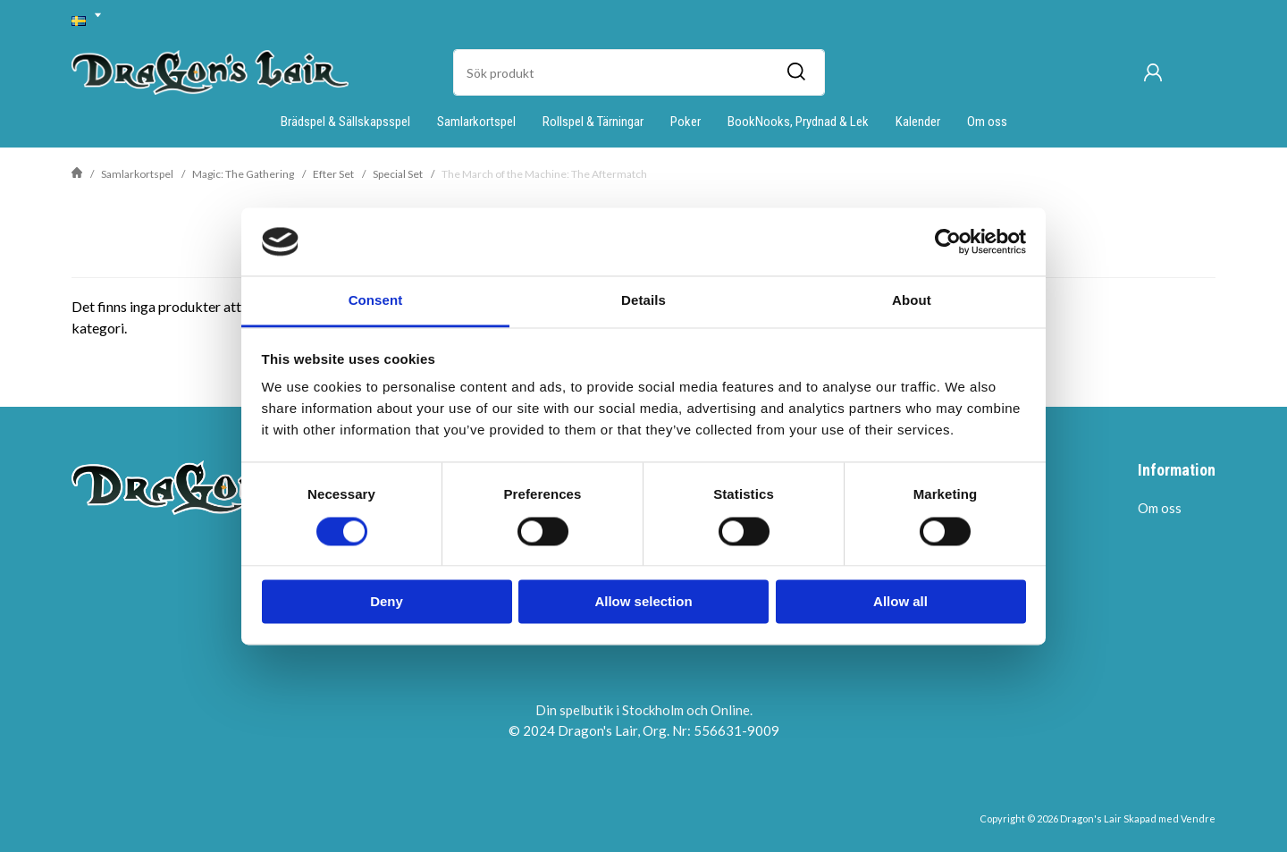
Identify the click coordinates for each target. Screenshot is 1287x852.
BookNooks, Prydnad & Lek (798, 122)
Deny (386, 602)
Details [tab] (643, 300)
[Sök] (795, 72)
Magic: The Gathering (243, 174)
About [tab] (911, 300)
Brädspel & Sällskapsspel (345, 122)
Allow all (900, 602)
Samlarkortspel (476, 122)
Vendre (1198, 818)
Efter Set (333, 174)
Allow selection (643, 602)
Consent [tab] (376, 300)
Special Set (398, 174)
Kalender (918, 122)
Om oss (987, 122)
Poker (685, 122)
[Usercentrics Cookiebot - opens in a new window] (948, 241)
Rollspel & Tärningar (593, 122)
